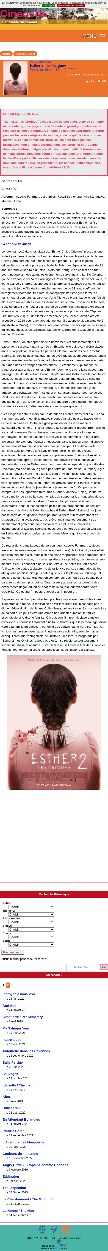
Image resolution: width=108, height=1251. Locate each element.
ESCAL (56, 1248)
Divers (7, 933)
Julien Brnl (96, 81)
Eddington (11, 1176)
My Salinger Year (16, 1028)
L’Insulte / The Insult (19, 1085)
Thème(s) (9, 910)
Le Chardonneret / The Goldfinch (28, 1199)
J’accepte (48, 5)
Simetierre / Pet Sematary (23, 1017)
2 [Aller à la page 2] (8, 985)
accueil (6, 53)
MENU (89, 36)
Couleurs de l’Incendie (20, 1154)
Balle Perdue (13, 1062)
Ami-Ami (9, 1005)
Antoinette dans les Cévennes (26, 1051)
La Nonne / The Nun (18, 1210)
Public (7, 903)
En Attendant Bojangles (21, 1119)
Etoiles (7, 925)
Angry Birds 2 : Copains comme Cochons (35, 1165)
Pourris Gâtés (13, 1131)
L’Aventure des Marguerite (23, 1142)
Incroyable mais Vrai (19, 994)
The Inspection (14, 1188)
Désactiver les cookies (70, 5)
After (6, 1097)
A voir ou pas (11, 918)
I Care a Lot (12, 1040)
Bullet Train (12, 1108)
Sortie (7, 940)
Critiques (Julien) (25, 53)
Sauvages (10, 1074)
